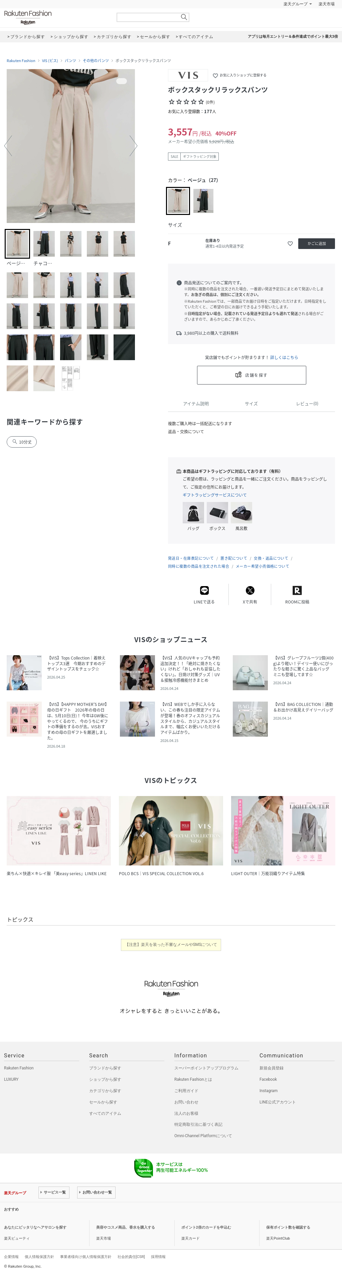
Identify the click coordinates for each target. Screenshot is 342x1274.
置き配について (233, 558)
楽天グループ (296, 4)
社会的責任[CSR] (131, 1256)
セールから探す (103, 1102)
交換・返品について (271, 558)
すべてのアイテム (105, 1113)
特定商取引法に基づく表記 (198, 1124)
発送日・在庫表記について (191, 558)
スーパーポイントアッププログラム (206, 1068)
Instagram (269, 1090)
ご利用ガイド (186, 1090)
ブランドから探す (105, 1068)
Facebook (268, 1079)
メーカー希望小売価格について (262, 566)
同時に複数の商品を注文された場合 (198, 566)
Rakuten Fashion (56, 17)
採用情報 (158, 1256)
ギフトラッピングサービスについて (215, 495)
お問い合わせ (186, 1102)
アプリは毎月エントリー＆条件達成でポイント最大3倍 (293, 36)
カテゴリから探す (105, 1090)
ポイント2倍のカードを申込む (206, 1227)
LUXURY (11, 1079)
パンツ (70, 60)
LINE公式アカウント (278, 1102)
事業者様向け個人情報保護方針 (86, 1256)
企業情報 (11, 1256)
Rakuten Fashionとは (193, 1079)
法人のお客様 (186, 1113)
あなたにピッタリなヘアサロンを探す (35, 1227)
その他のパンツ (96, 60)
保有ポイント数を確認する (288, 1227)
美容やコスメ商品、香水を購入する (125, 1227)
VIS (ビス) (50, 60)
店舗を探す (256, 375)
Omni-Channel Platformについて (203, 1135)
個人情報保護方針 (39, 1256)
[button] (8, 146)
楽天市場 (327, 4)
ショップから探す (105, 1079)
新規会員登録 (272, 1068)
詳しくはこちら (284, 357)
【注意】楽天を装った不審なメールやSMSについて (171, 944)
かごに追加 (317, 243)
